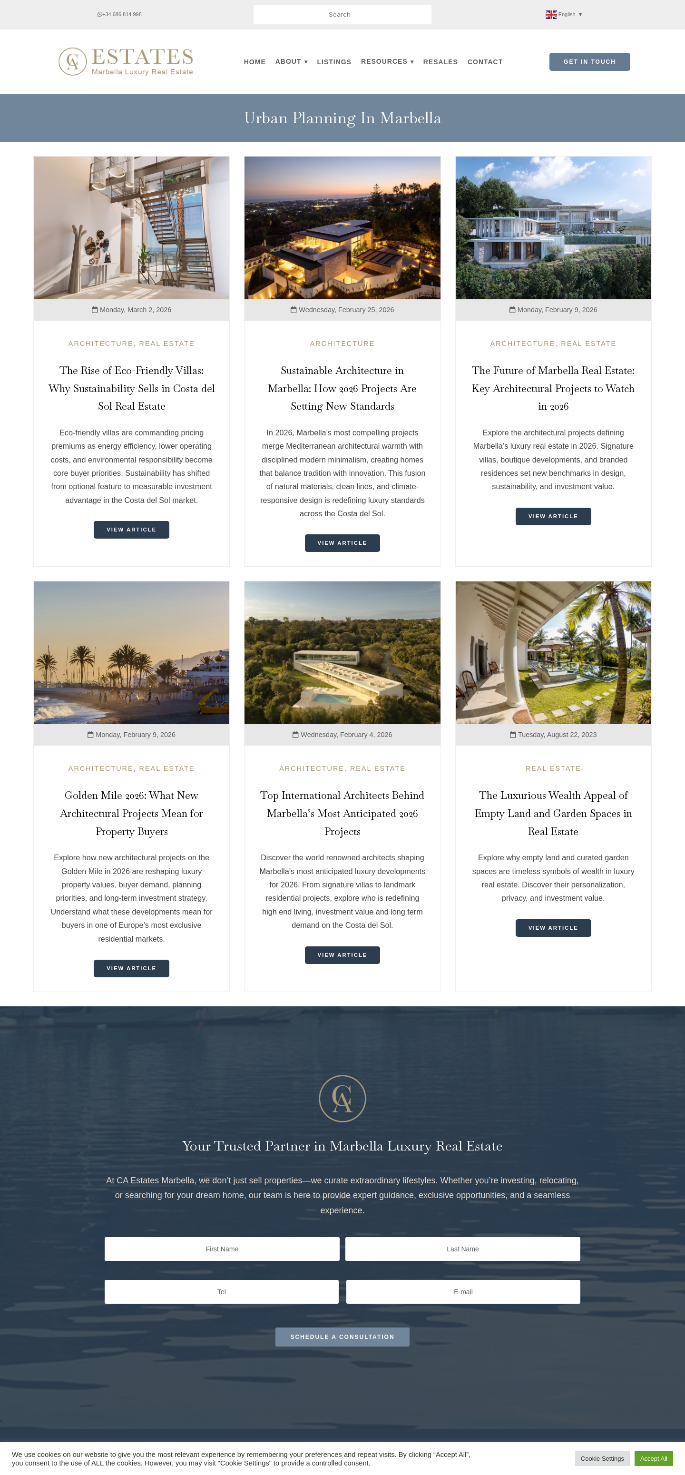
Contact (485, 62)
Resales (440, 62)
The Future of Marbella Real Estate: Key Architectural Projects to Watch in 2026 (553, 388)
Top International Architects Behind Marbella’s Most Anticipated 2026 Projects (342, 813)
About (288, 61)
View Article (132, 530)
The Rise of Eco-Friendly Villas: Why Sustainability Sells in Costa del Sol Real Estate (132, 388)
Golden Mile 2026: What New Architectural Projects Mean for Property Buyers (131, 813)
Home (255, 62)
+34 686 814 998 (120, 14)
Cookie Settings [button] (602, 1458)
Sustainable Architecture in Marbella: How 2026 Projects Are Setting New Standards (342, 388)
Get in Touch (590, 62)
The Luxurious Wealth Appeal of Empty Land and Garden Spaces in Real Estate (553, 813)
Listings (334, 62)
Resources (384, 61)
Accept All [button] (653, 1458)
